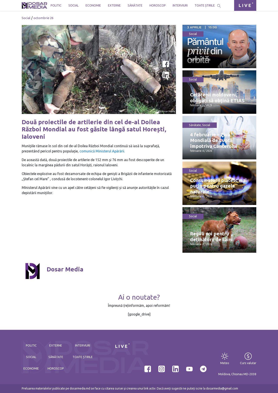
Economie (93, 5)
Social (73, 5)
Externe (114, 5)
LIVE (245, 5)
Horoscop (157, 5)
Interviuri (180, 5)
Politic (56, 5)
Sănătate (135, 5)
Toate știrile (205, 5)
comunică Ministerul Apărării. (102, 151)
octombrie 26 (43, 18)
